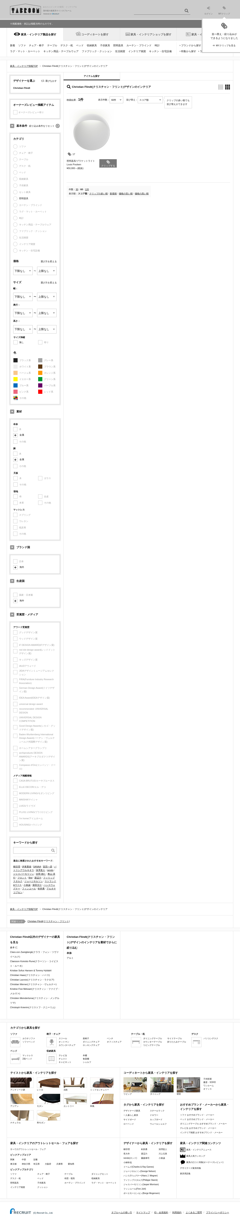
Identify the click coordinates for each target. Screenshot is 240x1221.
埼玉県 (36, 1164)
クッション (42, 1187)
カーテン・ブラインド (139, 45)
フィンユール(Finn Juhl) (134, 1189)
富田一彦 (47, 866)
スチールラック (157, 1111)
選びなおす (51, 81)
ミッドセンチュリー (102, 1084)
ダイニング (162, 1086)
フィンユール (29, 888)
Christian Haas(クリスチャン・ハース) (30, 975)
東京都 (13, 1164)
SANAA (37, 866)
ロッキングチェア (91, 1045)
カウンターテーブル (152, 1042)
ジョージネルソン (33, 881)
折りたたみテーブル (176, 1042)
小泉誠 (26, 885)
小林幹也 (127, 1162)
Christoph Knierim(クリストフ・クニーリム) (32, 1007)
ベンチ (110, 1038)
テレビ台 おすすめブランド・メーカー (198, 1128)
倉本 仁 (14, 947)
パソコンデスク (211, 1038)
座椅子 (86, 1038)
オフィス (207, 1089)
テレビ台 (63, 1055)
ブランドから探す (191, 45)
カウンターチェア (67, 1045)
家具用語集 (185, 1173)
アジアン (22, 1100)
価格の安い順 (126, 193)
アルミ (70, 958)
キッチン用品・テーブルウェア (61, 51)
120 (87, 189)
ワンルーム (208, 1085)
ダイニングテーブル (152, 1038)
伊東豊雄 (26, 866)
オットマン (64, 1042)
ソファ (22, 45)
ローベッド (128, 1124)
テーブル (52, 45)
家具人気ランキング (195, 1156)
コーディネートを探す (95, 34)
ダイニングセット (99, 1174)
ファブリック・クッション (97, 51)
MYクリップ (224, 10)
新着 (12, 45)
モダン (48, 1100)
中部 (24, 1159)
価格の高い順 (142, 193)
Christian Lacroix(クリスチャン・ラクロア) (32, 979)
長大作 (126, 1154)
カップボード (156, 1119)
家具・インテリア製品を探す (38, 34)
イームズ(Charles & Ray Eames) (138, 1167)
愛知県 (71, 1164)
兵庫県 (59, 1164)
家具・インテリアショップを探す (151, 34)
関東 (12, 1159)
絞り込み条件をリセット (41, 126)
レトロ (48, 1084)
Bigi (30, 877)
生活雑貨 (120, 51)
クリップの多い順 (98, 193)
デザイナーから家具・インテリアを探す (148, 1143)
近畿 (35, 1159)
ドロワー (154, 1115)
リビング (135, 1086)
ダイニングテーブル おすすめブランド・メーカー (203, 1124)
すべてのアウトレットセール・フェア (28, 1149)
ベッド (80, 45)
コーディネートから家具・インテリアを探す (150, 1072)
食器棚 (86, 1059)
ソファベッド (28, 1042)
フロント (22, 877)
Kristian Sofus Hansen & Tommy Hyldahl (30, 970)
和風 (102, 1100)
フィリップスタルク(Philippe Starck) (140, 1180)
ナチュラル (22, 1117)
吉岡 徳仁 (41, 874)
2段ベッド (27, 1059)
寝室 (188, 1086)
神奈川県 (26, 1164)
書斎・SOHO (209, 1082)
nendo (50, 870)
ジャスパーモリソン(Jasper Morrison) (141, 1184)
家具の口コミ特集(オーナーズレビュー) (204, 1162)
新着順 (113, 193)
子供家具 (105, 45)
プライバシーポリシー (217, 1212)
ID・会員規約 (161, 1212)
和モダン (48, 1117)
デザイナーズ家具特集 (190, 1168)
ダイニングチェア (91, 1042)
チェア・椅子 (36, 45)
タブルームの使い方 (121, 1212)
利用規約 (177, 1212)
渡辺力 (37, 877)
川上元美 (163, 1154)
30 (77, 189)
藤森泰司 (145, 1158)
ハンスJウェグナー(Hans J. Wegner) (140, 1175)
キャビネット (65, 1062)
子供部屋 (207, 1079)
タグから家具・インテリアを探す (143, 1104)
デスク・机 (66, 45)
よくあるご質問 (194, 1212)
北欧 (75, 1084)
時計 (157, 45)
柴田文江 (37, 885)
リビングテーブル (151, 1045)
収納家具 (92, 45)
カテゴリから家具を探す (25, 1027)
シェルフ (87, 1062)
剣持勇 (41, 888)
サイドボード (129, 1119)
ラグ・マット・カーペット (25, 51)
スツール (63, 1038)
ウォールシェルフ (158, 1124)
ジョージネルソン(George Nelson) (139, 1171)
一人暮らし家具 (130, 1115)
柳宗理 (16, 866)
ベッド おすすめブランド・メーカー (197, 1119)
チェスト (63, 1059)
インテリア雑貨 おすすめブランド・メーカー (201, 1132)
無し (21, 342)
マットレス (27, 1055)
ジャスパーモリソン (23, 874)
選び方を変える (49, 261)
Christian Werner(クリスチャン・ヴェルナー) (33, 984)
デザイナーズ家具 (131, 1111)
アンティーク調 (22, 1084)
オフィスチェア (114, 1042)
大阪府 (48, 1164)
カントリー (75, 1100)
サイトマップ (143, 1212)
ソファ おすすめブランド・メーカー (197, 1115)
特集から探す (188, 51)
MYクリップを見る (226, 45)
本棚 (85, 1055)
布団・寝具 (69, 1178)
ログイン (208, 11)
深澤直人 (40, 870)
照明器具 (118, 45)
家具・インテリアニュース (198, 1150)
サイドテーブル (174, 1038)
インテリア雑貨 (137, 51)
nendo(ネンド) (130, 1158)
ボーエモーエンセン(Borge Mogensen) (141, 1193)
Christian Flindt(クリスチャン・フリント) (48, 921)
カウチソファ (28, 1038)
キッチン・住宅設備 (160, 51)
